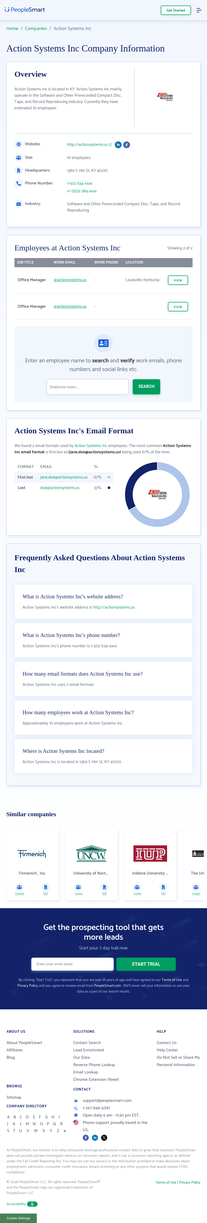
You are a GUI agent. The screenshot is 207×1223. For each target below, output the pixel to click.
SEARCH (146, 386)
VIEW (178, 280)
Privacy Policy (27, 986)
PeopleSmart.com (107, 986)
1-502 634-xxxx (79, 184)
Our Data (81, 1057)
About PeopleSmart (24, 1042)
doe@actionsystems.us (59, 487)
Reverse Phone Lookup (94, 1064)
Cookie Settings (18, 1218)
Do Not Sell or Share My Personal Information (178, 1061)
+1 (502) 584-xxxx (82, 191)
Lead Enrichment (88, 1050)
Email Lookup (85, 1072)
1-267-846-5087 (91, 1108)
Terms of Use (172, 980)
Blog (11, 1057)
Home (12, 29)
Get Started (176, 11)
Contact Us (167, 1042)
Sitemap (14, 1097)
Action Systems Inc (91, 445)
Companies (36, 29)
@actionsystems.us (70, 280)
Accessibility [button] (22, 1204)
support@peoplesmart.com (102, 1100)
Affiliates (15, 1050)
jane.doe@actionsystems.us (63, 477)
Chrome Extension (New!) (96, 1079)
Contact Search (87, 1042)
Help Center (167, 1050)
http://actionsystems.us (87, 145)
